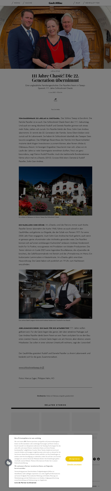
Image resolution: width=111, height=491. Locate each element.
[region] (50, 461)
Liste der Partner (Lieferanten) (25, 483)
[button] (8, 462)
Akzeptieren (74, 459)
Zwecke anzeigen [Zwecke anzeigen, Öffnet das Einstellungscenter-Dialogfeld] (74, 464)
